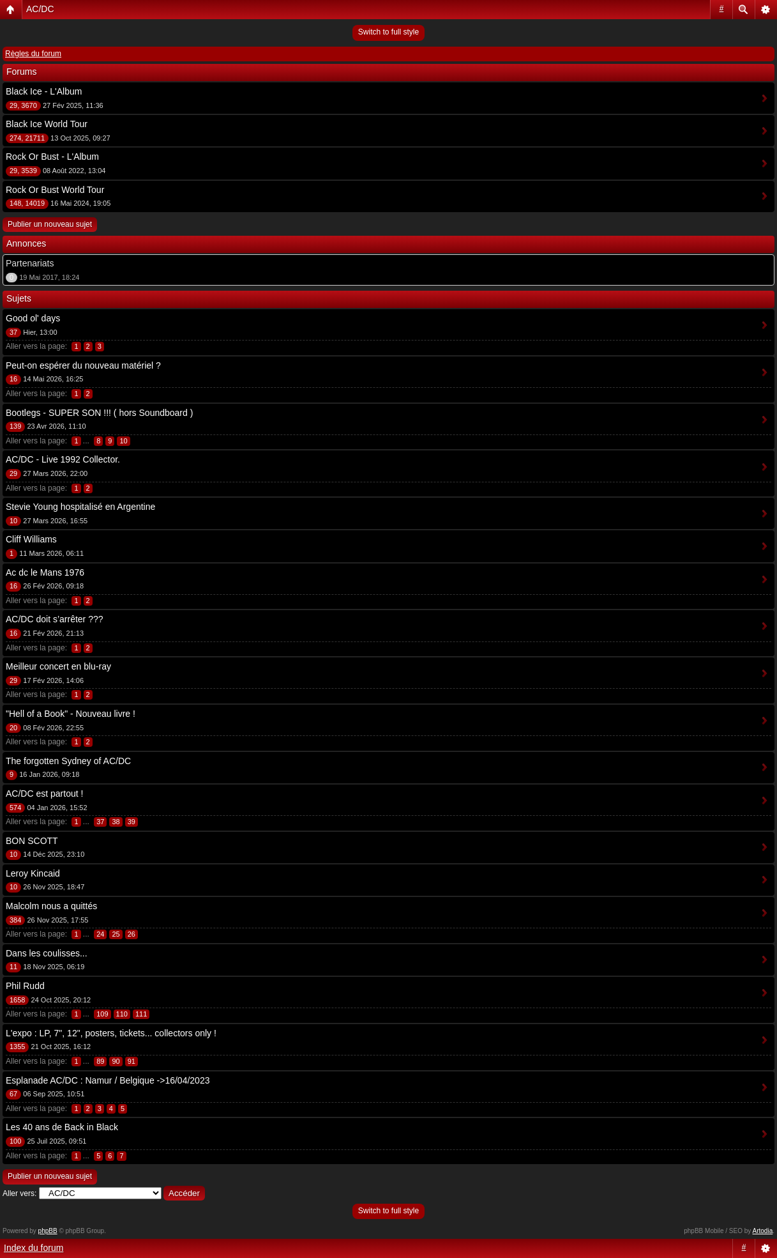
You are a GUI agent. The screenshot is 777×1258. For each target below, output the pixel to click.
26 (131, 934)
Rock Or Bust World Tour (55, 190)
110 (122, 1014)
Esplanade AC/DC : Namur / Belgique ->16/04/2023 (107, 1080)
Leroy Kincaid (33, 873)
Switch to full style (388, 31)
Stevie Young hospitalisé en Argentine (80, 507)
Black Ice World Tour (46, 124)
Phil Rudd (25, 986)
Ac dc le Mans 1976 (45, 572)
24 (100, 934)
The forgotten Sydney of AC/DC (68, 761)
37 (100, 821)
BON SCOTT (32, 841)
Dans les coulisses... (46, 953)
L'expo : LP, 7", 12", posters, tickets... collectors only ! (111, 1033)
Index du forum (33, 1248)
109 (102, 1014)
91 (131, 1061)
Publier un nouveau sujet (50, 224)
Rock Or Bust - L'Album (52, 156)
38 (115, 821)
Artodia (763, 1230)
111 (141, 1014)
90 (115, 1061)
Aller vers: (19, 1193)
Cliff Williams (31, 539)
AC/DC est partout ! (44, 793)
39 (131, 821)
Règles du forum (33, 53)
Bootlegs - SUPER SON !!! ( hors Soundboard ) (99, 413)
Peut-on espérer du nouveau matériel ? (83, 365)
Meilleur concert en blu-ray (58, 666)
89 (100, 1061)
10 (123, 441)
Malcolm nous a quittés (51, 906)
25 (115, 934)
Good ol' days (33, 318)
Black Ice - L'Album (44, 91)
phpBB (47, 1230)
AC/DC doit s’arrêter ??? (54, 619)
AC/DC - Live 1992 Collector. (63, 459)
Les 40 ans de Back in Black (62, 1127)
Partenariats (30, 263)
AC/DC (40, 9)
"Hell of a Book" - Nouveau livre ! (70, 714)
